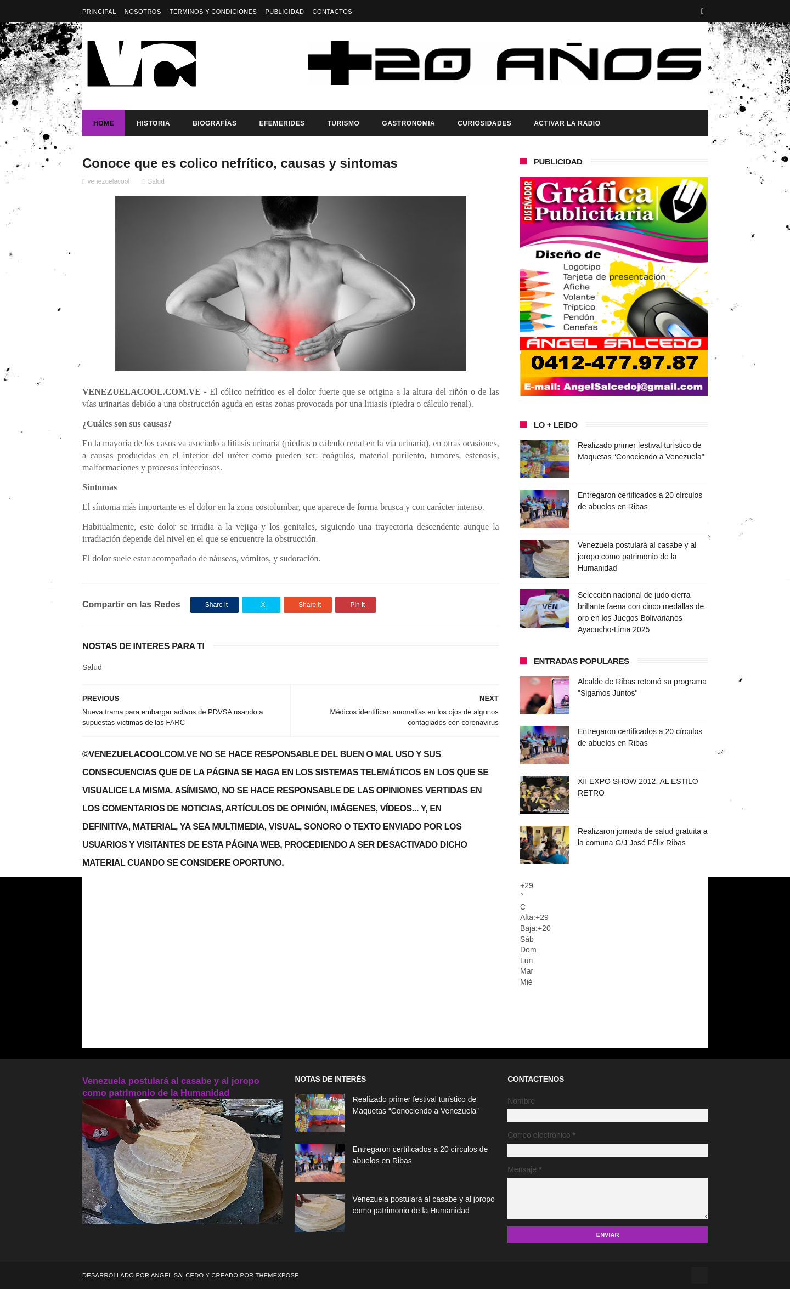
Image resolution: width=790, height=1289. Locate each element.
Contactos (332, 11)
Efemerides (281, 123)
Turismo (343, 123)
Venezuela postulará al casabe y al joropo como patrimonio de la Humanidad (637, 556)
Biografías (214, 123)
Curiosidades (484, 123)
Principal (99, 11)
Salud (156, 181)
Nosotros (143, 11)
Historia (153, 123)
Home (103, 123)
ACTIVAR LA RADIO (567, 123)
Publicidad (284, 11)
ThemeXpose (276, 1275)
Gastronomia (408, 123)
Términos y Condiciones (213, 11)
